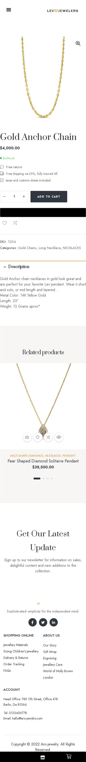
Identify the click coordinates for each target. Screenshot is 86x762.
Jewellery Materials (15, 645)
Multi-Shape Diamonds (26, 456)
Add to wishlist (4, 222)
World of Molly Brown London (58, 674)
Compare (14, 222)
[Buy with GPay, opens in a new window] (43, 212)
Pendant (69, 456)
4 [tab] (52, 478)
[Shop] (42, 757)
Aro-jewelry (49, 744)
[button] (8, 9)
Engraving (49, 658)
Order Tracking (13, 664)
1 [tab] (36, 478)
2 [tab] (43, 478)
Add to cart (48, 197)
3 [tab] (48, 478)
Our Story (49, 645)
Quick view (59, 437)
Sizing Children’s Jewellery (21, 651)
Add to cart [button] (27, 437)
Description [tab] (18, 266)
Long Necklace (50, 247)
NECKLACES (72, 247)
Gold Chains (27, 247)
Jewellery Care (52, 664)
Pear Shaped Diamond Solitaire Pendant (43, 461)
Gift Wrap (49, 651)
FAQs (7, 670)
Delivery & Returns (15, 657)
